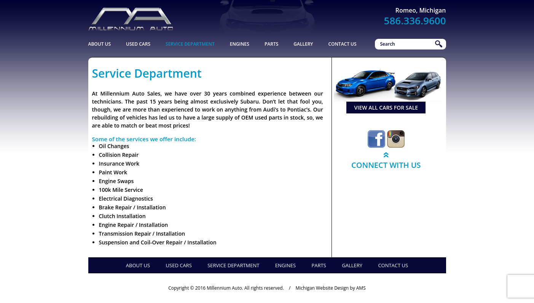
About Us (99, 44)
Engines (239, 44)
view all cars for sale (386, 107)
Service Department (190, 44)
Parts (271, 44)
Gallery (303, 44)
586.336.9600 (415, 20)
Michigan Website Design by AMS (330, 288)
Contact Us (342, 44)
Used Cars (138, 44)
